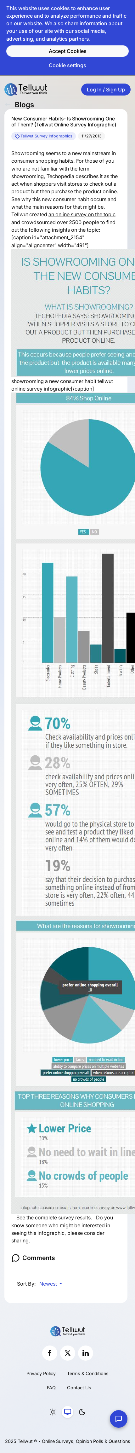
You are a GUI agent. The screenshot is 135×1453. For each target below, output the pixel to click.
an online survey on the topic (81, 214)
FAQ (51, 1387)
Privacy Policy (41, 1373)
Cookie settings (67, 65)
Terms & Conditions (88, 1373)
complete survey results (63, 1217)
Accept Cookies (68, 51)
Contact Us (79, 1387)
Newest (48, 1284)
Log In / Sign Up (106, 89)
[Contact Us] (118, 1419)
